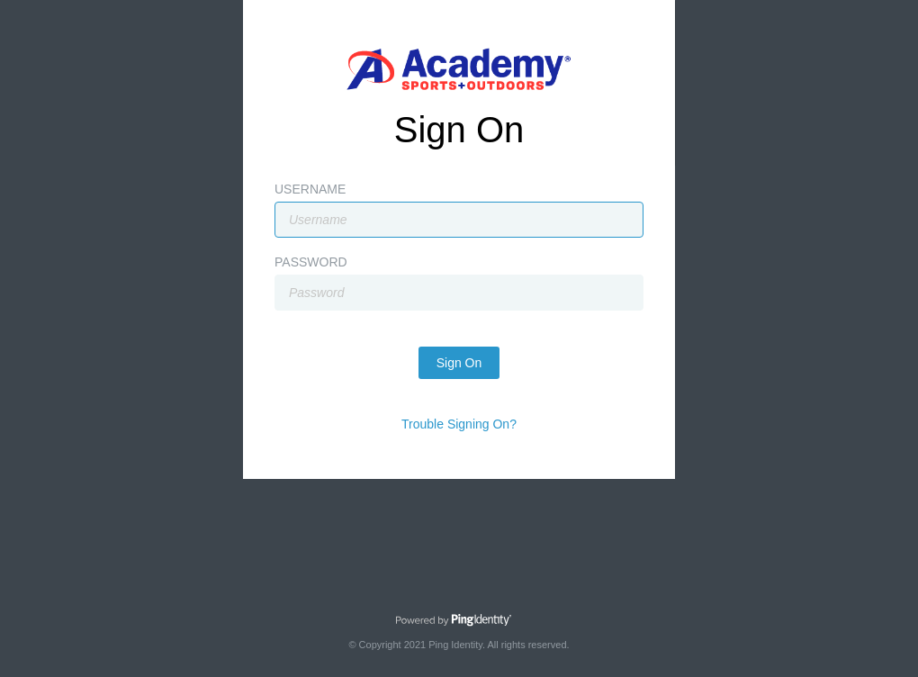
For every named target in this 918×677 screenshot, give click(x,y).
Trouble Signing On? (459, 424)
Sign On (459, 363)
